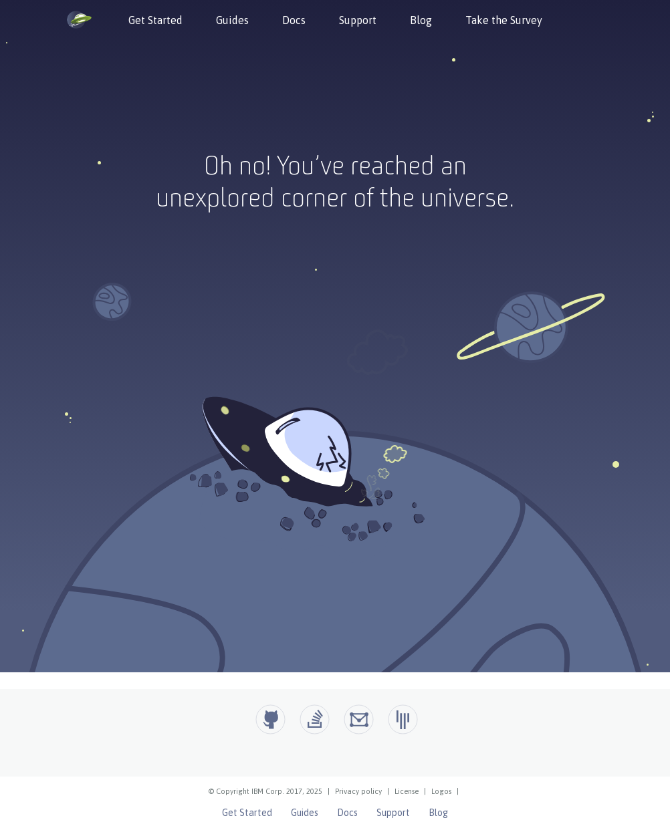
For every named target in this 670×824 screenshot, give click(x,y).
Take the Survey (503, 20)
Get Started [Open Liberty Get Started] (247, 812)
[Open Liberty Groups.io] (359, 719)
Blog (421, 20)
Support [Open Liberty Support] (393, 812)
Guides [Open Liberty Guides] (304, 812)
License (407, 791)
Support (357, 20)
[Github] (270, 719)
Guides (232, 20)
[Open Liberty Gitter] (403, 719)
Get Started (155, 20)
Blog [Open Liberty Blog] (438, 812)
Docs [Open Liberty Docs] (347, 812)
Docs (294, 20)
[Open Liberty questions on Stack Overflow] (315, 719)
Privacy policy (358, 791)
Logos (441, 791)
